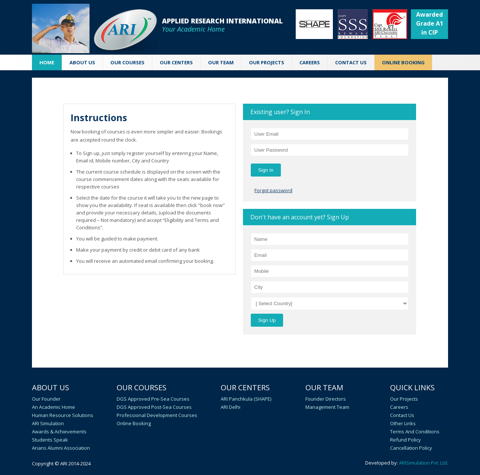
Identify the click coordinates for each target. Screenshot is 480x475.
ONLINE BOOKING (403, 62)
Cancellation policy (411, 448)
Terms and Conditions (415, 431)
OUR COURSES (127, 62)
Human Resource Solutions (62, 415)
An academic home (53, 407)
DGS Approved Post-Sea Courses (154, 407)
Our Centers (245, 387)
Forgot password (273, 190)
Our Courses (141, 387)
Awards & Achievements (59, 431)
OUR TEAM (221, 62)
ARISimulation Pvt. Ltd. (423, 462)
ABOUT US (82, 62)
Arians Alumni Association (61, 448)
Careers (399, 407)
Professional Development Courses (157, 415)
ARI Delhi (230, 407)
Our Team (324, 387)
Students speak (50, 439)
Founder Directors (325, 398)
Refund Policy (405, 439)
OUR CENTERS (176, 62)
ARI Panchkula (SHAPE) (246, 398)
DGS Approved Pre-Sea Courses (153, 398)
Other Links (403, 423)
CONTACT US (351, 62)
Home (46, 62)
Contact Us (402, 415)
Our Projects (266, 62)
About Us (50, 387)
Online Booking (134, 423)
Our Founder (46, 398)
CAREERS (309, 62)
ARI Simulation (48, 423)
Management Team (327, 407)
